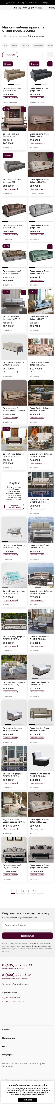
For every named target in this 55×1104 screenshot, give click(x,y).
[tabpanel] (14, 73)
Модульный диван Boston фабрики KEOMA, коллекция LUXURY (14, 820)
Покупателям (8, 1038)
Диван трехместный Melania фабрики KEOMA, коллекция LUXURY (12, 272)
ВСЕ (5, 45)
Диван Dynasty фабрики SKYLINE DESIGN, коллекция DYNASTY (41, 455)
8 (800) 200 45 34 (17, 974)
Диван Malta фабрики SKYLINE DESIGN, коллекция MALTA (39, 546)
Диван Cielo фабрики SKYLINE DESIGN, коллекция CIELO (39, 683)
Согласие (32, 943)
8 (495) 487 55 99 (24, 7)
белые (14, 45)
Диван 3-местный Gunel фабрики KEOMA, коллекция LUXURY (40, 363)
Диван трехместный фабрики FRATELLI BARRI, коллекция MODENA (39, 318)
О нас (4, 1046)
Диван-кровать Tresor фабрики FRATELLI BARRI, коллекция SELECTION (39, 135)
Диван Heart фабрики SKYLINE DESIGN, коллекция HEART (39, 500)
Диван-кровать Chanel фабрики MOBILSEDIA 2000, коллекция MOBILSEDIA (40, 866)
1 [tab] (11, 84)
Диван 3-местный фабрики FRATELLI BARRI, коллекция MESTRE (11, 318)
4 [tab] (23, 221)
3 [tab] (17, 221)
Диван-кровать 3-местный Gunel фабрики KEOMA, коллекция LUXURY (14, 409)
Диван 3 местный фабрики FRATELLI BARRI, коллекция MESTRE (11, 135)
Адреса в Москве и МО (11, 997)
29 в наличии (36, 36)
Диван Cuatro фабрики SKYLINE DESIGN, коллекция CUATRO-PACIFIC (13, 455)
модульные (38, 45)
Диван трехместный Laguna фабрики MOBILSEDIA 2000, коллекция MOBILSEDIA (13, 866)
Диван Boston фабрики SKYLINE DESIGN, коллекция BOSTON (13, 363)
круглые (25, 45)
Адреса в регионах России (13, 1001)
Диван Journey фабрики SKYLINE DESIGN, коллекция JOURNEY (14, 546)
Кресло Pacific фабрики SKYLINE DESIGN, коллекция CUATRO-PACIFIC (40, 775)
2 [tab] (17, 84)
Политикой (36, 946)
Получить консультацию (14, 507)
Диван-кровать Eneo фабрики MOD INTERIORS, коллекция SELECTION (13, 89)
